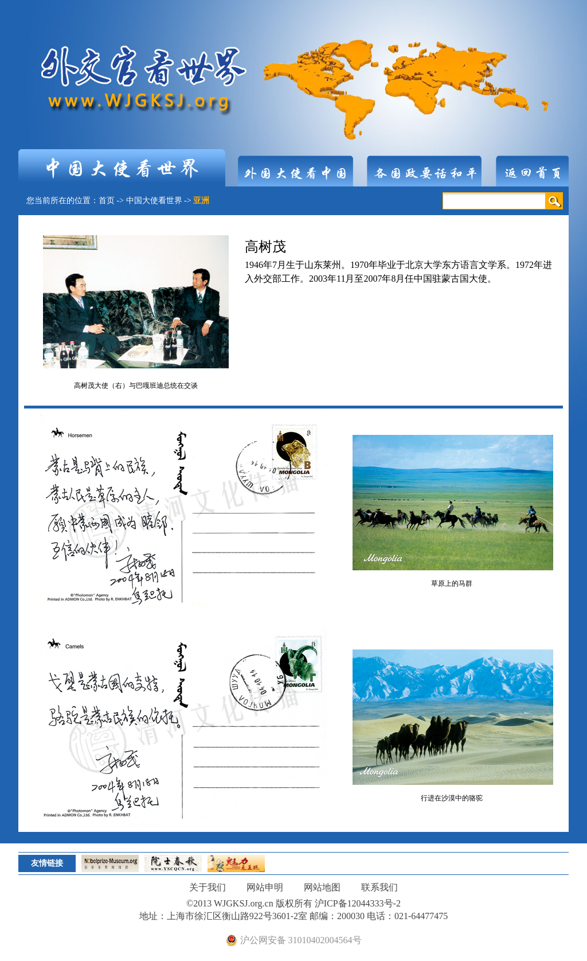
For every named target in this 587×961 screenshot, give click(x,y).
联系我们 (379, 887)
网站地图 (322, 887)
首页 (107, 200)
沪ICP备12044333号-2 (358, 903)
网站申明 (264, 887)
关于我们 (207, 887)
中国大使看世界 (154, 200)
